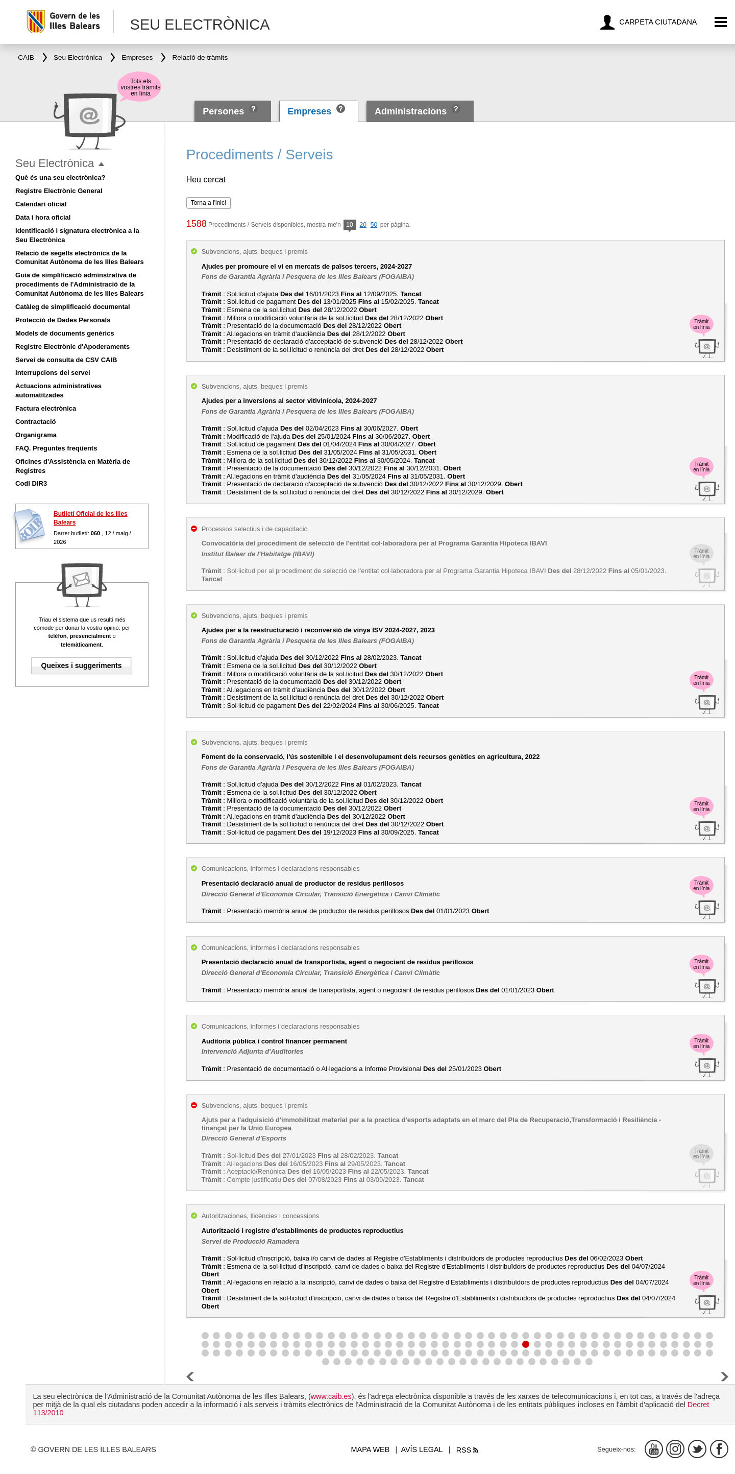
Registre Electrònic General (59, 191)
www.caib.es (331, 1396)
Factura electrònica (45, 408)
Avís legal (422, 1449)
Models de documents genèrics (64, 333)
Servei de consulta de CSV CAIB (66, 360)
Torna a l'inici (208, 202)
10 (349, 225)
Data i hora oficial (42, 217)
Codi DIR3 (31, 483)
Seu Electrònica (54, 163)
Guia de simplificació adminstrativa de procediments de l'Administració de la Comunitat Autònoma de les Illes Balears (79, 284)
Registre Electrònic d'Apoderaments (72, 346)
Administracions (411, 111)
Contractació (35, 421)
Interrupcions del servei (52, 372)
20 (363, 225)
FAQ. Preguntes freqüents (56, 448)
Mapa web (370, 1449)
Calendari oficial (40, 204)
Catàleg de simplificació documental (72, 307)
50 (374, 225)
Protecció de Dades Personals (62, 320)
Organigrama (36, 435)
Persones (225, 111)
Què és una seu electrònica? (60, 177)
